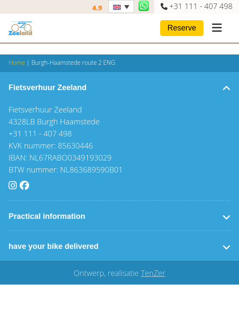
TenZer (153, 273)
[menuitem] (121, 6)
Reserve (181, 28)
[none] (121, 6)
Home (17, 62)
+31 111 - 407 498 (201, 6)
